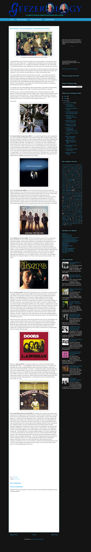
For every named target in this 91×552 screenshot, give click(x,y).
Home (12, 19)
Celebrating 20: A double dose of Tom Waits (75, 366)
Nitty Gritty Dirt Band (68, 196)
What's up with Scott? (36, 19)
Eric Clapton (76, 175)
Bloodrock (75, 168)
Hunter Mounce (73, 181)
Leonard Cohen (71, 188)
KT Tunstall (76, 187)
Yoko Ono (68, 224)
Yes (63, 224)
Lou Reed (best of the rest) (69, 239)
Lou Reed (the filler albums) (69, 241)
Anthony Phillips (73, 166)
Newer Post (13, 534)
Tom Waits (77, 220)
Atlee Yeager (68, 167)
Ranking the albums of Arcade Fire (75, 263)
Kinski (69, 187)
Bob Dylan (72, 170)
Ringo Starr (66, 200)
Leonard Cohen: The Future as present (70, 121)
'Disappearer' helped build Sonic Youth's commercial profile (74, 328)
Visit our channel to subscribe (69, 69)
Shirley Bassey (77, 203)
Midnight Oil (64, 193)
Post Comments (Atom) (37, 539)
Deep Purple (75, 174)
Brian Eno (66, 171)
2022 (65, 96)
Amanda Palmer (74, 164)
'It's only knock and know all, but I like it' (71, 149)
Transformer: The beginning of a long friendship (70, 117)
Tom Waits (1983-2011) (68, 251)
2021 (65, 98)
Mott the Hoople (72, 193)
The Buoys (75, 210)
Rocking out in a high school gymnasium (70, 125)
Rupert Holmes (67, 203)
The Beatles (79, 209)
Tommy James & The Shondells (70, 222)
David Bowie (69, 174)
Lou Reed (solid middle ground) (70, 240)
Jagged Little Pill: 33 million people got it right (70, 142)
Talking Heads (65, 207)
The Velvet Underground (68, 248)
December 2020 (69, 102)
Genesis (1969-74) (67, 235)
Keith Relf (64, 187)
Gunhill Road (65, 181)
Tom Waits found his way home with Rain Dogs (71, 112)
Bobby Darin (79, 170)
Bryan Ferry (73, 171)
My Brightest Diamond (67, 194)
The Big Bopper (67, 210)
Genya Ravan (78, 180)
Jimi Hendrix (78, 182)
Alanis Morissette (65, 164)
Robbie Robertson (74, 200)
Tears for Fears (73, 207)
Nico (81, 194)
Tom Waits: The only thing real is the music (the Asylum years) (75, 316)
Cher (80, 171)
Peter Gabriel (78, 196)
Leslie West (78, 188)
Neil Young (76, 194)
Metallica (69, 192)
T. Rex (78, 206)
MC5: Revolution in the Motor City (71, 146)
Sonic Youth (73, 205)
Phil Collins (67, 198)
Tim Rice (70, 220)
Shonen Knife (65, 205)
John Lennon (71, 185)
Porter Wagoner (65, 199)
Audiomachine (76, 167)
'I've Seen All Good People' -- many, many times (75, 303)
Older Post (54, 534)
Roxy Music (79, 202)
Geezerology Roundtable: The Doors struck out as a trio (75, 380)
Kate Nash (78, 185)
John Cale (74, 184)
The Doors (17, 479)
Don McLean (69, 175)
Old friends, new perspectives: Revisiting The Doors (71, 129)
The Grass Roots (69, 215)
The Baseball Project (70, 209)
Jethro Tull (71, 182)
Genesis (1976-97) (67, 236)
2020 (65, 100)
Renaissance (79, 199)
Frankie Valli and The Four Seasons (69, 178)
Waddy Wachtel (69, 223)
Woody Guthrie (78, 223)
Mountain (79, 193)
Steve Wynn (72, 206)
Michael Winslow (77, 192)
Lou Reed (66, 190)
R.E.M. (72, 199)
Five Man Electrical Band (74, 177)
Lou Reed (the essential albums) (70, 237)
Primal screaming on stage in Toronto (70, 137)
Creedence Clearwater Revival (69, 173)
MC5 (76, 190)
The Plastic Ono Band (73, 216)
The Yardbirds (75, 219)
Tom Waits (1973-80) (67, 249)
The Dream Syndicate (69, 213)
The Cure (71, 212)
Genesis (69, 180)
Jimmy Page (65, 184)
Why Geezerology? (22, 19)
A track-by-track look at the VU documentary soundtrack (75, 353)
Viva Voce (64, 252)
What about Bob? (49, 19)
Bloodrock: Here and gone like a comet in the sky (75, 276)
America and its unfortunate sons (70, 105)
